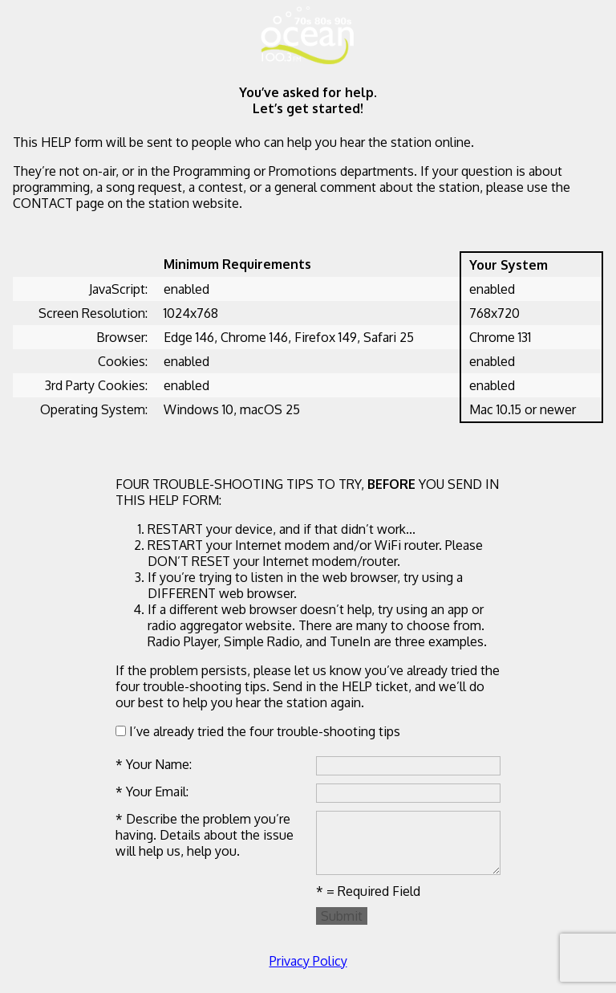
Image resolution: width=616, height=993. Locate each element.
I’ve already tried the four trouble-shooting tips (258, 731)
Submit (342, 916)
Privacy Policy (308, 961)
